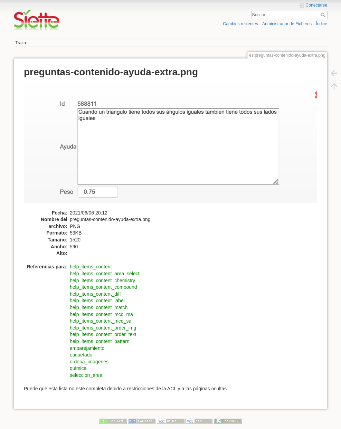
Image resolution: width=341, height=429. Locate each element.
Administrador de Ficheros (287, 23)
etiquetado (81, 355)
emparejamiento (87, 348)
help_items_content (91, 266)
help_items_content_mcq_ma (101, 314)
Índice (321, 23)
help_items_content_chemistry (102, 280)
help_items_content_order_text (103, 334)
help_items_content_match (98, 307)
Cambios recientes (240, 23)
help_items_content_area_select (105, 273)
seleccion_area (86, 375)
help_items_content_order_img (103, 328)
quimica (78, 368)
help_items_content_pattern (100, 341)
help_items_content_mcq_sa (100, 321)
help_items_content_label (97, 300)
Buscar (324, 14)
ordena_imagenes (89, 361)
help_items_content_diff (95, 294)
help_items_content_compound (103, 287)
